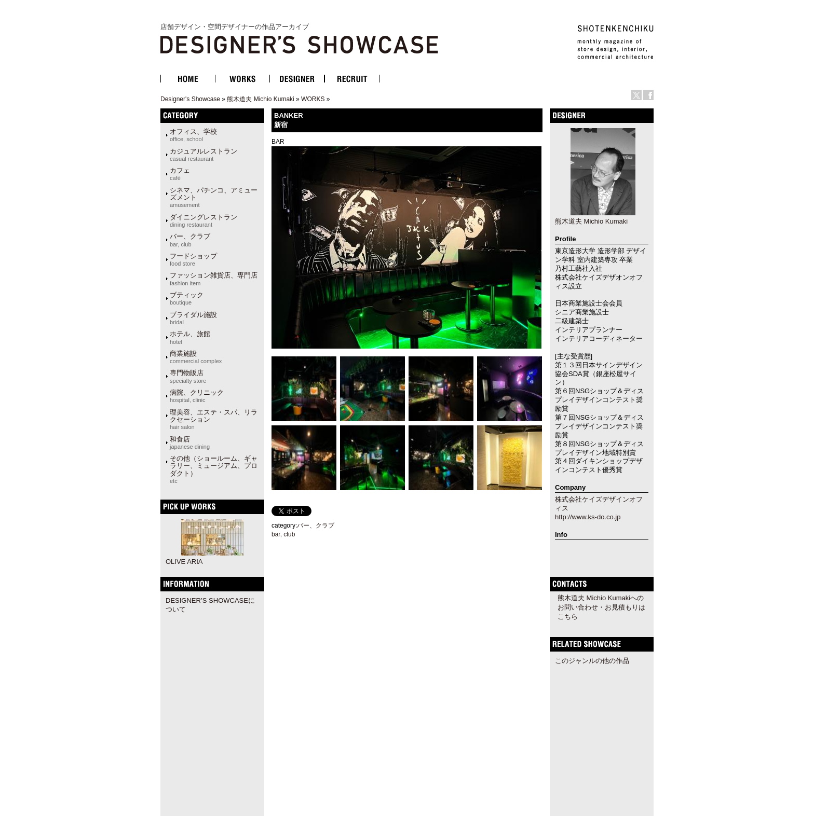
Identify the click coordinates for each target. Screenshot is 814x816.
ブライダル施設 (193, 318)
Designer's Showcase (190, 99)
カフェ (180, 174)
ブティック (187, 298)
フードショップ (193, 259)
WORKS (312, 99)
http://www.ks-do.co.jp (587, 517)
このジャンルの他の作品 (592, 661)
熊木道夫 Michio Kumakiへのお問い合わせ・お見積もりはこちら (601, 607)
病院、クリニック (197, 396)
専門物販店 (188, 376)
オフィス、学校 (193, 135)
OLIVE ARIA (184, 561)
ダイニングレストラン (203, 220)
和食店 (190, 442)
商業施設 (196, 357)
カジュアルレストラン (203, 154)
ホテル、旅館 (190, 337)
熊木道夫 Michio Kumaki (260, 99)
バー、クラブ (190, 239)
